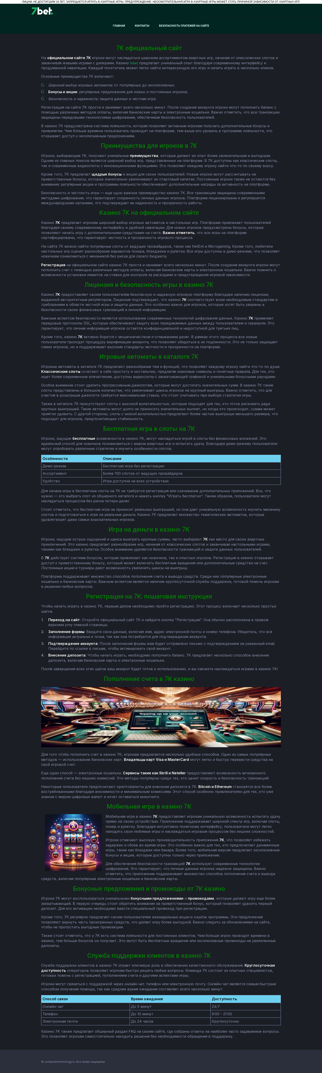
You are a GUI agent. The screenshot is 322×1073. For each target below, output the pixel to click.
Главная (119, 25)
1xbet (134, 63)
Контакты (142, 25)
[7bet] (42, 11)
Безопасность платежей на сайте (184, 25)
